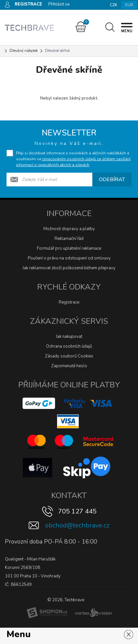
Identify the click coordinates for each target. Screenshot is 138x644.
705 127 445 (77, 511)
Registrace (69, 302)
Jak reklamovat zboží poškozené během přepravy (69, 268)
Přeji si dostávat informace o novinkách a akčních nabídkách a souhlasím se (73, 158)
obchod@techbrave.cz (77, 525)
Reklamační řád (69, 239)
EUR (129, 5)
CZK (113, 5)
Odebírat (112, 179)
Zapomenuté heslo (69, 366)
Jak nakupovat (69, 336)
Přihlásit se (58, 4)
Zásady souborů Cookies (69, 356)
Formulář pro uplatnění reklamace (69, 248)
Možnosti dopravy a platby (69, 229)
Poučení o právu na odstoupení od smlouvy (69, 258)
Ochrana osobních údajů (69, 346)
